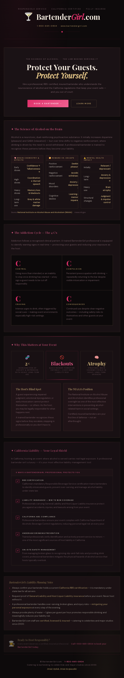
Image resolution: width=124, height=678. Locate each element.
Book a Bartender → (48, 103)
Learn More (83, 103)
